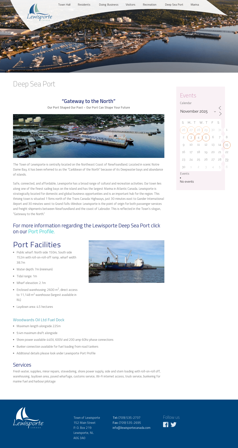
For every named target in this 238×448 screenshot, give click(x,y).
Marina (195, 4)
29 (206, 130)
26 (183, 130)
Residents (84, 4)
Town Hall (64, 4)
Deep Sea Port (174, 4)
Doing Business (108, 4)
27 (191, 130)
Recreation (149, 4)
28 (198, 130)
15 (226, 145)
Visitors (130, 4)
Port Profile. (41, 231)
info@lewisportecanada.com (131, 427)
